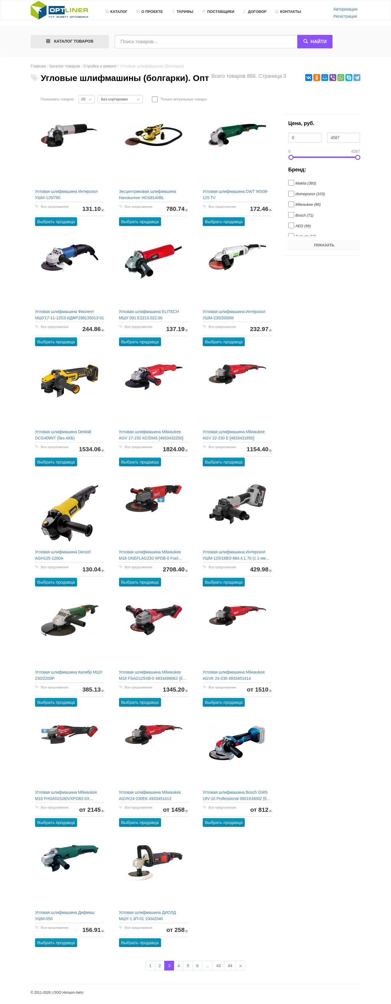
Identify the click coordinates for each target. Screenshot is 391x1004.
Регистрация (345, 16)
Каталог (116, 11)
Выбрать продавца (56, 221)
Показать (324, 245)
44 (230, 965)
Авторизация (345, 9)
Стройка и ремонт (100, 66)
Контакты (288, 11)
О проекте (149, 11)
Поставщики (218, 11)
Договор (255, 11)
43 (218, 965)
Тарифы (182, 11)
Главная (38, 66)
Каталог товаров (64, 66)
